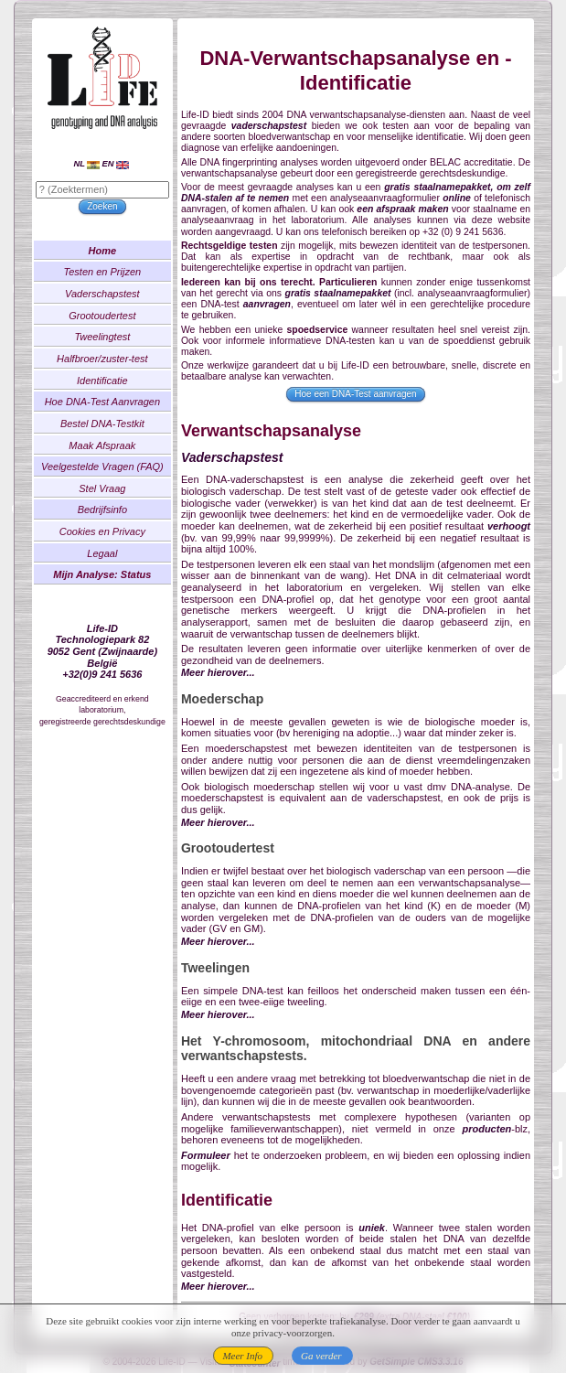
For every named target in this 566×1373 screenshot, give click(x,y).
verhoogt (507, 526)
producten (485, 1128)
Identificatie (103, 380)
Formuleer (206, 1155)
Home (104, 251)
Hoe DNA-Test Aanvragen (103, 402)
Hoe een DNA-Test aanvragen (355, 395)
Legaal (103, 554)
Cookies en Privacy (103, 532)
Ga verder (321, 1355)
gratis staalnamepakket (337, 294)
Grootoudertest (102, 315)
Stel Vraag (103, 489)
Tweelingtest (103, 337)
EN (116, 164)
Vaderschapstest (103, 294)
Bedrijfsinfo (103, 510)
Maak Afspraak (102, 445)
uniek (371, 1227)
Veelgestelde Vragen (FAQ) (103, 467)
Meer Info (242, 1355)
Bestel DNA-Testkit (103, 424)
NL (88, 164)
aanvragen (267, 305)
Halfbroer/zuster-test (103, 359)
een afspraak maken (402, 210)
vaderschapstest (268, 127)
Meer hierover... (219, 673)
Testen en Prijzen (104, 272)
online (456, 199)
